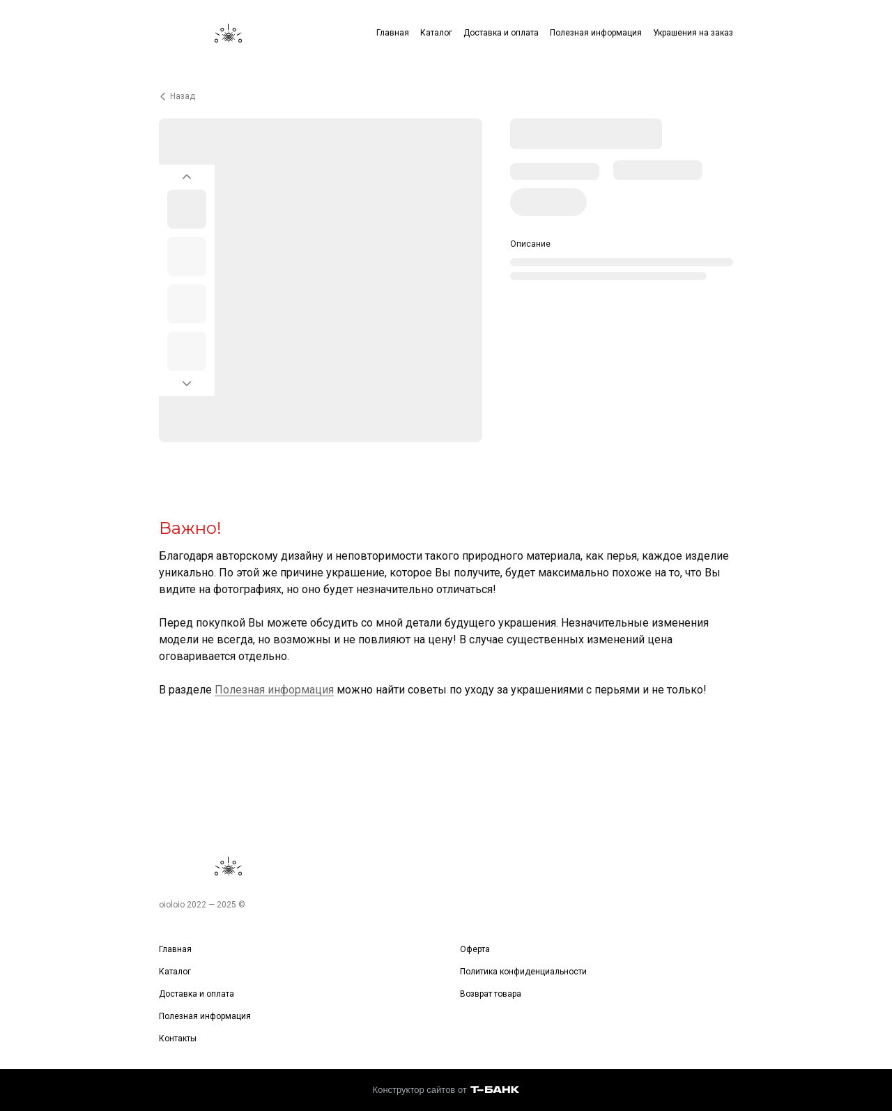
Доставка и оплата (501, 33)
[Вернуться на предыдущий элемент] (187, 172)
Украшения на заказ (693, 33)
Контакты (178, 1038)
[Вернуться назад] (446, 96)
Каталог (436, 33)
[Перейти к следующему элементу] (187, 387)
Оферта (475, 949)
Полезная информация (596, 33)
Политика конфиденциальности (523, 971)
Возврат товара (490, 994)
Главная (392, 33)
